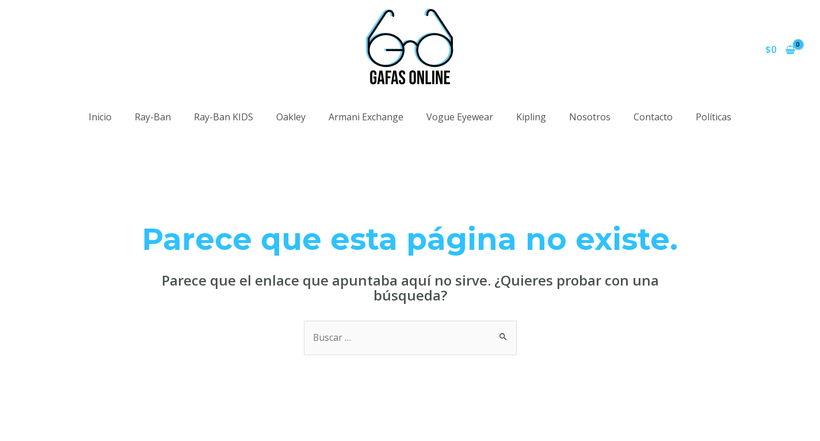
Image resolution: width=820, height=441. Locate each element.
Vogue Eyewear (459, 117)
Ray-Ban (153, 117)
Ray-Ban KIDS (223, 117)
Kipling (531, 117)
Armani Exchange (366, 117)
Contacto (653, 117)
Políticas (713, 117)
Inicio (100, 117)
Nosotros (590, 117)
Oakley (291, 117)
